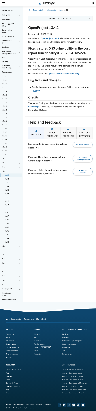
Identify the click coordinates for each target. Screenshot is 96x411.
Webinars (9, 393)
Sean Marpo (34, 107)
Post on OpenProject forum (83, 159)
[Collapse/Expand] (19, 10)
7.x (3, 267)
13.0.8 (6, 212)
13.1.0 (6, 209)
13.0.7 (6, 216)
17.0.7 (4, 128)
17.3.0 (4, 88)
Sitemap (39, 404)
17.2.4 (4, 91)
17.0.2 (4, 147)
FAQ (3, 57)
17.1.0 (4, 125)
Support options (11, 344)
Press (36, 350)
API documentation (9, 299)
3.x (3, 284)
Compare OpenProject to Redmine (73, 393)
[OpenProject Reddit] (78, 405)
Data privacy (30, 404)
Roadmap (65, 334)
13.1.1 (6, 205)
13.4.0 (6, 183)
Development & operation (74, 329)
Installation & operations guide (8, 67)
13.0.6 (6, 220)
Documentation (38, 10)
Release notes (7, 72)
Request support (82, 171)
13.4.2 (6, 175)
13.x (3, 171)
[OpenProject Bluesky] (83, 405)
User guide (6, 15)
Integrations (10, 341)
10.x (3, 254)
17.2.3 (4, 95)
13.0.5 (6, 223)
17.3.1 (4, 84)
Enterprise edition (12, 350)
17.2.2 (4, 99)
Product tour (10, 334)
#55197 (36, 91)
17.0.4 (4, 140)
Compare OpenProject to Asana (72, 376)
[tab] (36, 133)
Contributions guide (7, 42)
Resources (10, 365)
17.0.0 (4, 154)
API (63, 350)
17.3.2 (4, 80)
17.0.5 (4, 136)
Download (65, 337)
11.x (3, 250)
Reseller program (39, 344)
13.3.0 (6, 190)
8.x (3, 263)
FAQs (7, 373)
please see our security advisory (64, 74)
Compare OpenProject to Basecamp (74, 389)
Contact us (47, 404)
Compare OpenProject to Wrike (72, 386)
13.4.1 (6, 179)
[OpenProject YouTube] (73, 405)
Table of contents (60, 18)
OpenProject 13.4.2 (50, 39)
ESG (35, 337)
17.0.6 (4, 132)
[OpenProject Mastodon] (64, 405)
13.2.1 (6, 194)
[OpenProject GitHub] (59, 405)
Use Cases (5, 47)
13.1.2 (6, 201)
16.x (3, 158)
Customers (37, 341)
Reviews (8, 357)
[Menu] (4, 3)
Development (7, 289)
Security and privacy (6, 294)
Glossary (5, 62)
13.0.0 (6, 242)
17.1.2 (4, 117)
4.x (3, 280)
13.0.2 (6, 235)
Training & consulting (13, 386)
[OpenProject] (29, 10)
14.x (3, 167)
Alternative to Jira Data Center (72, 370)
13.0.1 (6, 238)
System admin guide (7, 31)
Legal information (18, 404)
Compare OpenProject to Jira (72, 373)
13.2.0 (6, 197)
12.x (3, 246)
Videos (8, 379)
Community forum (12, 383)
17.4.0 (4, 76)
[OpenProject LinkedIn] (69, 405)
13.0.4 (6, 227)
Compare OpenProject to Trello (72, 379)
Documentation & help (13, 370)
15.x (3, 163)
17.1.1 (4, 121)
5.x (3, 276)
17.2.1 (4, 102)
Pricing (8, 337)
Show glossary (82, 145)
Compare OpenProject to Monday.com (75, 383)
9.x (3, 259)
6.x (3, 271)
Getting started (7, 10)
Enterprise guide (8, 36)
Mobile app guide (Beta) (8, 25)
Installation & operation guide (72, 341)
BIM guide (5, 19)
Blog (7, 389)
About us (37, 334)
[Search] (93, 3)
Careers (36, 347)
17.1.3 (4, 114)
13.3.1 (6, 186)
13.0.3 (6, 231)
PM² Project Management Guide (9, 52)
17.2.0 (4, 106)
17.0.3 (4, 143)
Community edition (12, 347)
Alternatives (68, 365)
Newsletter (38, 354)
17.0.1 (4, 151)
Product (9, 329)
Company (37, 329)
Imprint (8, 404)
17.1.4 (4, 110)
